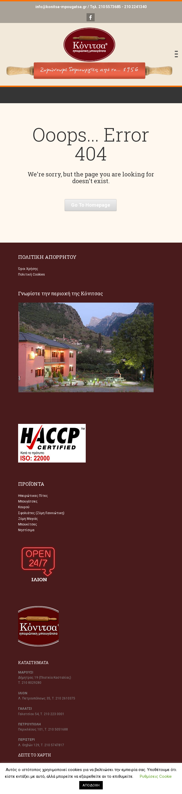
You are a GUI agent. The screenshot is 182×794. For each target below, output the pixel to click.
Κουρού (23, 507)
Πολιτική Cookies (31, 274)
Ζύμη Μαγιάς (28, 519)
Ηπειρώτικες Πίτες (33, 496)
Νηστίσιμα (26, 530)
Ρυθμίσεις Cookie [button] (156, 776)
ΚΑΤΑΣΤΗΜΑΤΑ (33, 662)
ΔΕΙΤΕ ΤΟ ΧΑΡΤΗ (34, 755)
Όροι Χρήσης (28, 269)
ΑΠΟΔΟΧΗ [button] (91, 785)
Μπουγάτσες (28, 501)
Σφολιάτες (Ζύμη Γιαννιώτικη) (41, 513)
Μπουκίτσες (27, 524)
